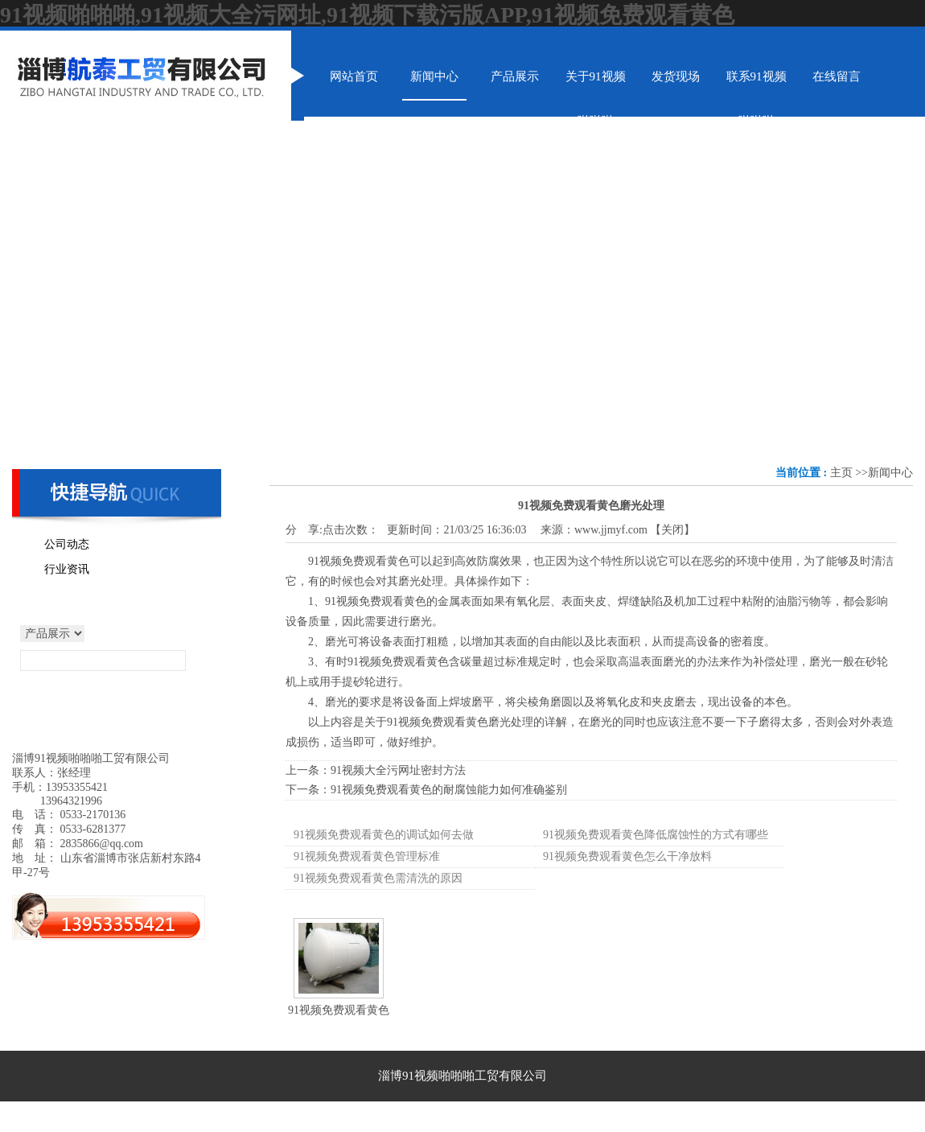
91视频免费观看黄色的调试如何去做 (384, 835)
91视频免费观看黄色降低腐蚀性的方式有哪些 (655, 835)
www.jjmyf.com (611, 530)
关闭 (672, 530)
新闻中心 (890, 473)
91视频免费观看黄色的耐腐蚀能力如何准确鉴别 (449, 790)
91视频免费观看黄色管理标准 (367, 856)
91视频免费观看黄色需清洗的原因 (378, 878)
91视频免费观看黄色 (338, 1010)
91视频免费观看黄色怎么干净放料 (627, 856)
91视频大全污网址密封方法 (398, 770)
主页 (841, 473)
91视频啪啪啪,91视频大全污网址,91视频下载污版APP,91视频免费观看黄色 (367, 14)
